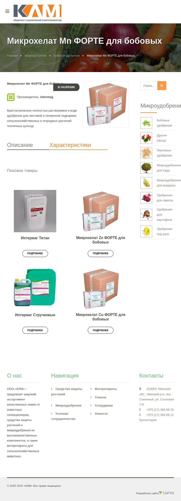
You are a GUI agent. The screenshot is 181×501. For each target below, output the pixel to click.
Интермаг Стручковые (35, 315)
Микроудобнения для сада (158, 168)
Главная (12, 55)
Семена (100, 397)
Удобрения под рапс (156, 231)
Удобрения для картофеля (156, 214)
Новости (101, 413)
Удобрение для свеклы (156, 198)
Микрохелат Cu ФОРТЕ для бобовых (100, 317)
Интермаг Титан (35, 238)
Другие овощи (153, 138)
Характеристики (70, 145)
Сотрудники (104, 405)
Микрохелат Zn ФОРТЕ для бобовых (100, 240)
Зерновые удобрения (156, 153)
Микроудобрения (35, 55)
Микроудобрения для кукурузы (158, 183)
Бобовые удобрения (67, 55)
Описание (20, 145)
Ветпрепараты (106, 389)
